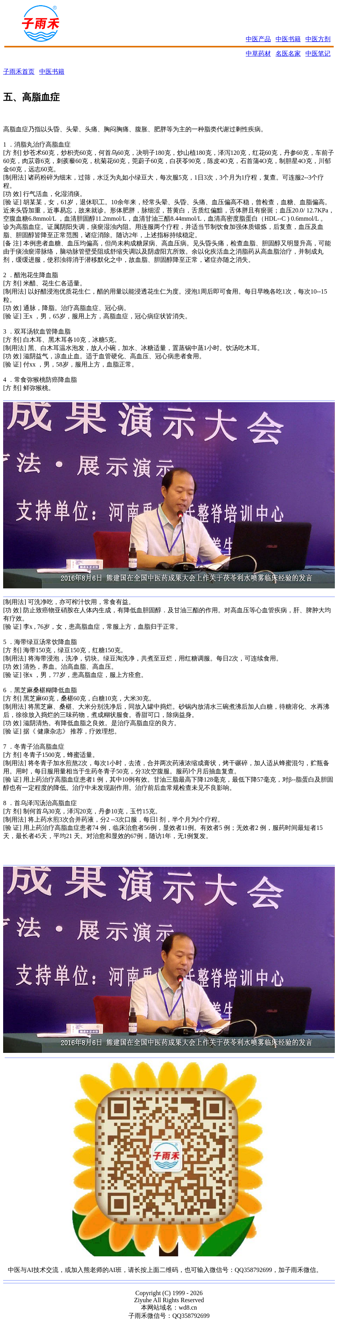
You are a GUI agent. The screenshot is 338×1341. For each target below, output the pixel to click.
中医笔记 (318, 53)
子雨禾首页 (19, 71)
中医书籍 (288, 39)
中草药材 (258, 53)
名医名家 (288, 53)
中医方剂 (318, 39)
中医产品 (258, 39)
